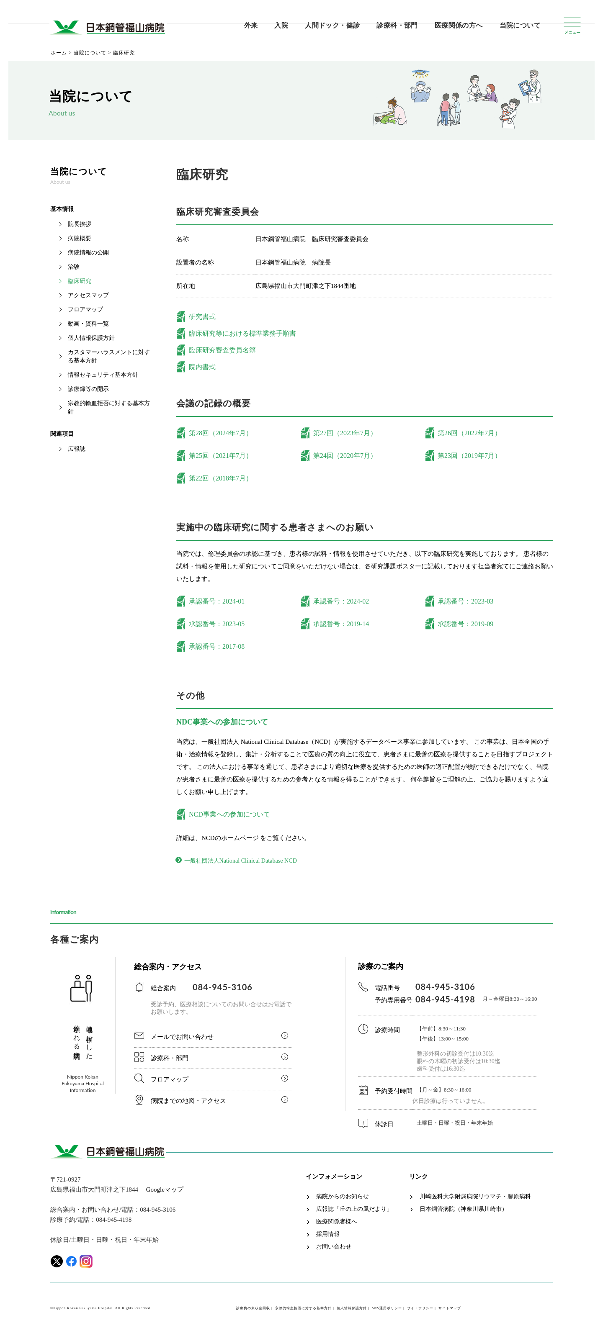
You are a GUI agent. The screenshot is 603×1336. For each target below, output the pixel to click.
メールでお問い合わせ (182, 1038)
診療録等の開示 (88, 389)
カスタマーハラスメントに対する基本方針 (109, 356)
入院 (281, 25)
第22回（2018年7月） (221, 478)
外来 (251, 25)
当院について (520, 25)
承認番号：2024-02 (341, 601)
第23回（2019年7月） (469, 455)
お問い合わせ (333, 1248)
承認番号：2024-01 (217, 601)
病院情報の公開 (88, 252)
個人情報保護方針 (91, 338)
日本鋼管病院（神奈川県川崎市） (464, 1211)
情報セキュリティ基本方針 (103, 375)
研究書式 (202, 316)
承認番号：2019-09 (465, 623)
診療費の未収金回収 (253, 1310)
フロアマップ (85, 309)
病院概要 (79, 238)
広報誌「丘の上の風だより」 (354, 1211)
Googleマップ (164, 1191)
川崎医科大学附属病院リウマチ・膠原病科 (475, 1198)
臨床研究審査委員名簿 (222, 350)
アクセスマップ (88, 295)
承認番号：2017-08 (217, 646)
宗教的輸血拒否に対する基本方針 (109, 407)
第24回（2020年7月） (345, 455)
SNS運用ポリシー (387, 1310)
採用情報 (328, 1236)
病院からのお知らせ (342, 1198)
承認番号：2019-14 (341, 623)
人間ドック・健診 (332, 25)
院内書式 (202, 366)
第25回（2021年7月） (221, 455)
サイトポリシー (420, 1310)
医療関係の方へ (459, 25)
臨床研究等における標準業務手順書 (242, 333)
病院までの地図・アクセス (188, 1102)
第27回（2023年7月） (345, 433)
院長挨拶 (79, 224)
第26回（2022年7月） (469, 433)
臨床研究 (79, 281)
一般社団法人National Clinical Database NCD (249, 861)
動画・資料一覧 (88, 324)
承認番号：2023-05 (217, 623)
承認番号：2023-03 (465, 601)
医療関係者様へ (336, 1223)
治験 (74, 267)
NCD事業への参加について (229, 814)
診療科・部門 (396, 25)
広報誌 (76, 449)
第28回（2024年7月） (221, 433)
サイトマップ (449, 1310)
